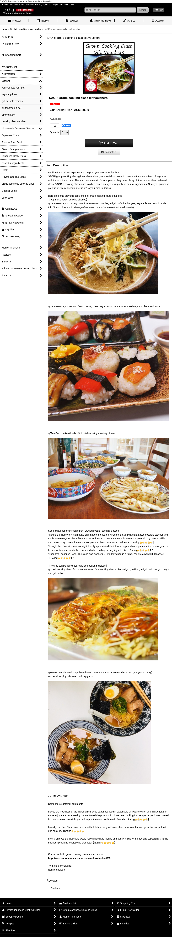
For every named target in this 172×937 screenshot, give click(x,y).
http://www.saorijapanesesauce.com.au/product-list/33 (79, 858)
